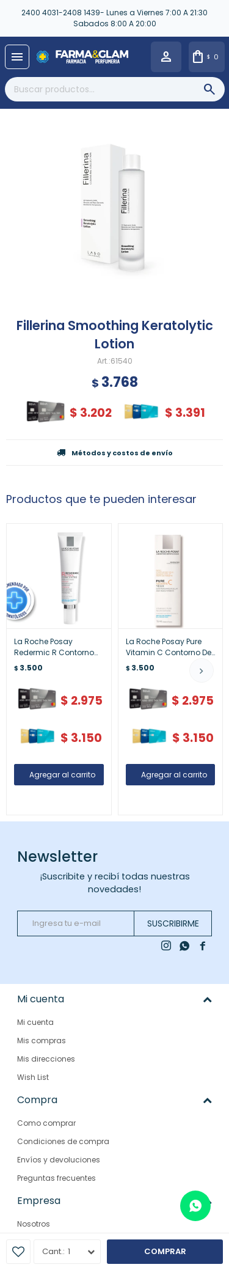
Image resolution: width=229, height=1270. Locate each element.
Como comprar (46, 1123)
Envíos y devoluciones (58, 1159)
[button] (201, 670)
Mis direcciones (46, 1059)
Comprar (165, 1251)
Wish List (33, 1077)
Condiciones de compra (63, 1141)
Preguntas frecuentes (56, 1178)
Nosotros (33, 1224)
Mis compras (41, 1040)
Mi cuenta (35, 1022)
